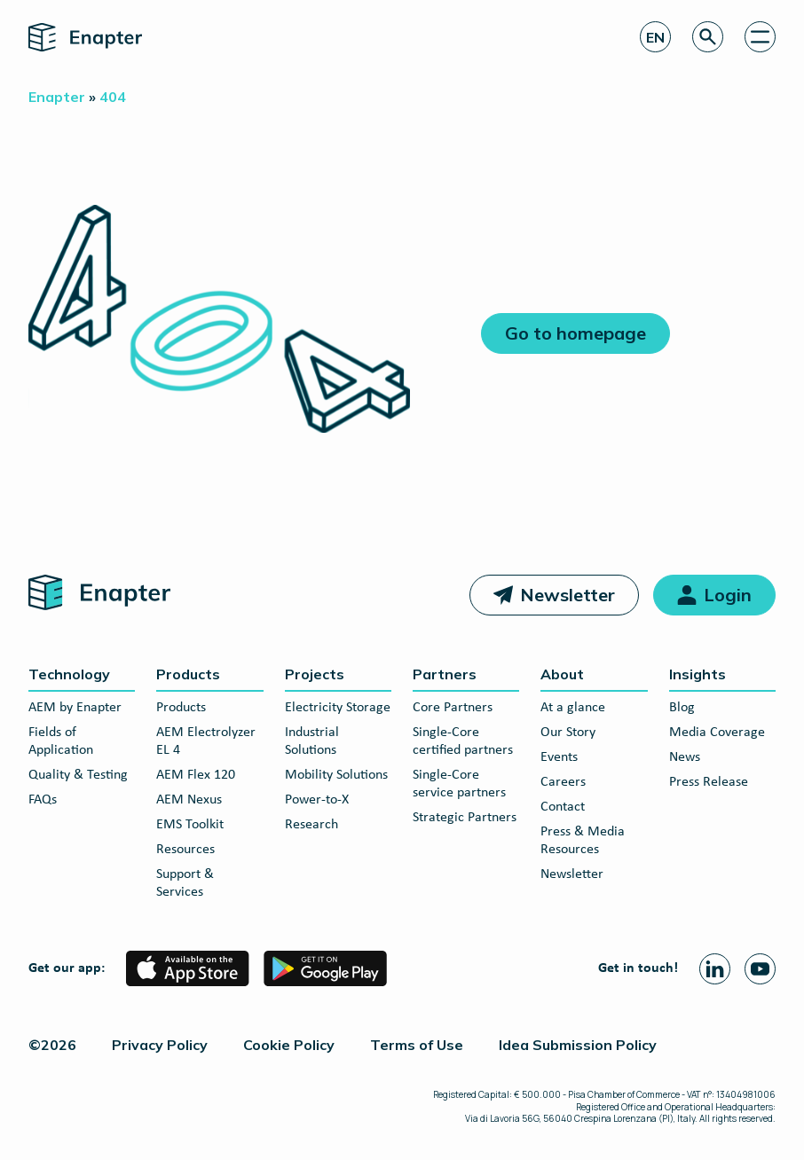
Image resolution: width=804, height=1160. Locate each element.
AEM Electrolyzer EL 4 (206, 741)
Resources (185, 850)
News (684, 757)
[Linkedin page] (714, 968)
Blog (682, 708)
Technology (69, 674)
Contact (562, 807)
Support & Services (185, 883)
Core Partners (453, 708)
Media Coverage (717, 732)
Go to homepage (575, 333)
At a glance (572, 708)
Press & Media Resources (582, 841)
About (562, 674)
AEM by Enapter (75, 708)
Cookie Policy (289, 1045)
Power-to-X (317, 800)
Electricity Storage (337, 708)
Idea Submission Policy (578, 1045)
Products (188, 674)
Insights (697, 674)
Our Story (567, 732)
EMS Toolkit (190, 825)
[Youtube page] (760, 968)
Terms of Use (416, 1045)
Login (728, 595)
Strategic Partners (464, 818)
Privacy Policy (160, 1045)
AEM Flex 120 (195, 775)
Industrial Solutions (312, 741)
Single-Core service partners (459, 784)
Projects (314, 674)
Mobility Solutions (336, 775)
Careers (563, 782)
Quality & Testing (78, 775)
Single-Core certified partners (463, 741)
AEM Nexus (189, 800)
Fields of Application (60, 741)
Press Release (708, 782)
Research (311, 825)
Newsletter (567, 595)
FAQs (42, 800)
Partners (445, 674)
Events (559, 757)
